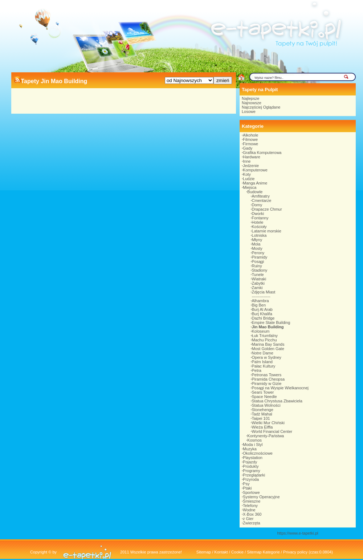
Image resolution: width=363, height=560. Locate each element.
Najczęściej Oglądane (261, 107)
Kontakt (221, 552)
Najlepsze (250, 98)
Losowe (249, 111)
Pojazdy (250, 462)
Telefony (250, 505)
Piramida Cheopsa (268, 379)
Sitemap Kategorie (263, 552)
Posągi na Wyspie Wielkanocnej (280, 388)
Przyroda (251, 479)
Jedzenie (251, 165)
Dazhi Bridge (263, 318)
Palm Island (262, 362)
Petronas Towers (267, 375)
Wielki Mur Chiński (268, 423)
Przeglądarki (254, 475)
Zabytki (258, 283)
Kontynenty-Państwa (265, 436)
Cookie (237, 552)
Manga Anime (255, 183)
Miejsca (249, 187)
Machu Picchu (264, 340)
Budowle (254, 192)
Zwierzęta (251, 523)
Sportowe (251, 492)
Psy (246, 484)
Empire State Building (271, 322)
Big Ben (259, 305)
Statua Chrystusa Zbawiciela (277, 401)
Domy (257, 205)
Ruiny (257, 266)
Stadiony (260, 270)
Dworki (258, 213)
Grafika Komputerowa (262, 152)
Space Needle (264, 396)
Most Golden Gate (268, 348)
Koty (247, 174)
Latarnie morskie (266, 231)
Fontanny (260, 218)
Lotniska (259, 235)
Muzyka (250, 449)
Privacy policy (295, 552)
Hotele (258, 222)
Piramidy (260, 257)
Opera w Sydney (266, 357)
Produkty (250, 466)
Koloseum (261, 331)
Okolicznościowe (258, 453)
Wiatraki (259, 279)
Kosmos (254, 440)
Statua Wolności (266, 405)
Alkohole (250, 135)
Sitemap (203, 552)
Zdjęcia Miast (264, 292)
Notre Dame (262, 353)
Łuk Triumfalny (265, 335)
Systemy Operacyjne (261, 497)
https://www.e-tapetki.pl (297, 533)
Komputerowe (255, 170)
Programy (251, 470)
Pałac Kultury (264, 366)
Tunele (258, 274)
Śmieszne (251, 501)
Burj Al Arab (262, 309)
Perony (258, 253)
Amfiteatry (261, 196)
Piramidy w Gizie (267, 383)
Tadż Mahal (262, 414)
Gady (247, 148)
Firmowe (250, 144)
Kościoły (259, 226)
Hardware (251, 157)
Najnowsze (251, 103)
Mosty (257, 248)
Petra (256, 370)
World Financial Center (272, 431)
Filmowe (250, 139)
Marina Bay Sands (268, 344)
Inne (246, 161)
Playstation (252, 457)
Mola (256, 244)
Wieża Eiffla (262, 427)
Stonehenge (262, 409)
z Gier (248, 518)
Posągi (258, 261)
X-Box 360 (252, 514)
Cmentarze (262, 200)
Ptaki (247, 488)
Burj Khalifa (262, 314)
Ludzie (248, 178)
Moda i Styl (252, 444)
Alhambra (260, 301)
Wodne (249, 510)
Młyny (257, 240)
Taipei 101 (261, 418)
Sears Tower (263, 392)
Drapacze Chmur (267, 209)
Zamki (257, 287)
